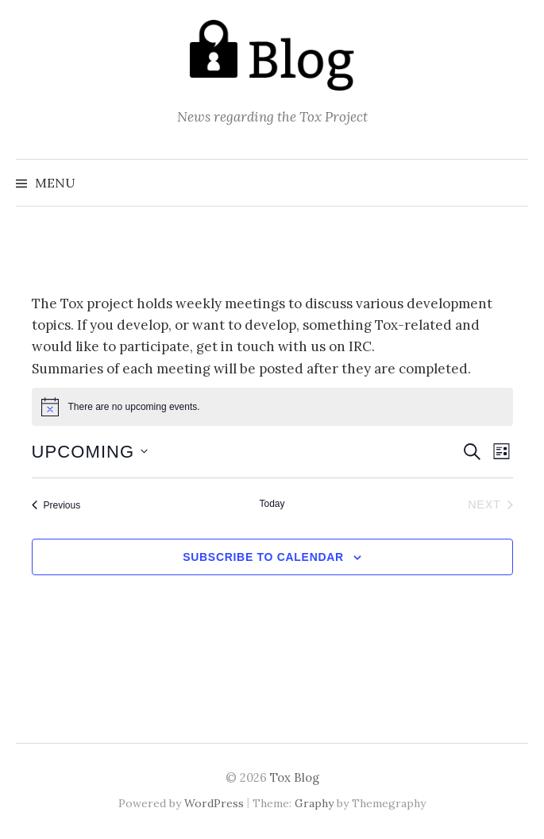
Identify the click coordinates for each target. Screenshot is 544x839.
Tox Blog (294, 777)
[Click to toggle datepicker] (90, 452)
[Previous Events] (56, 505)
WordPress (214, 803)
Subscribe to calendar (263, 557)
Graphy (314, 803)
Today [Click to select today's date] (271, 503)
